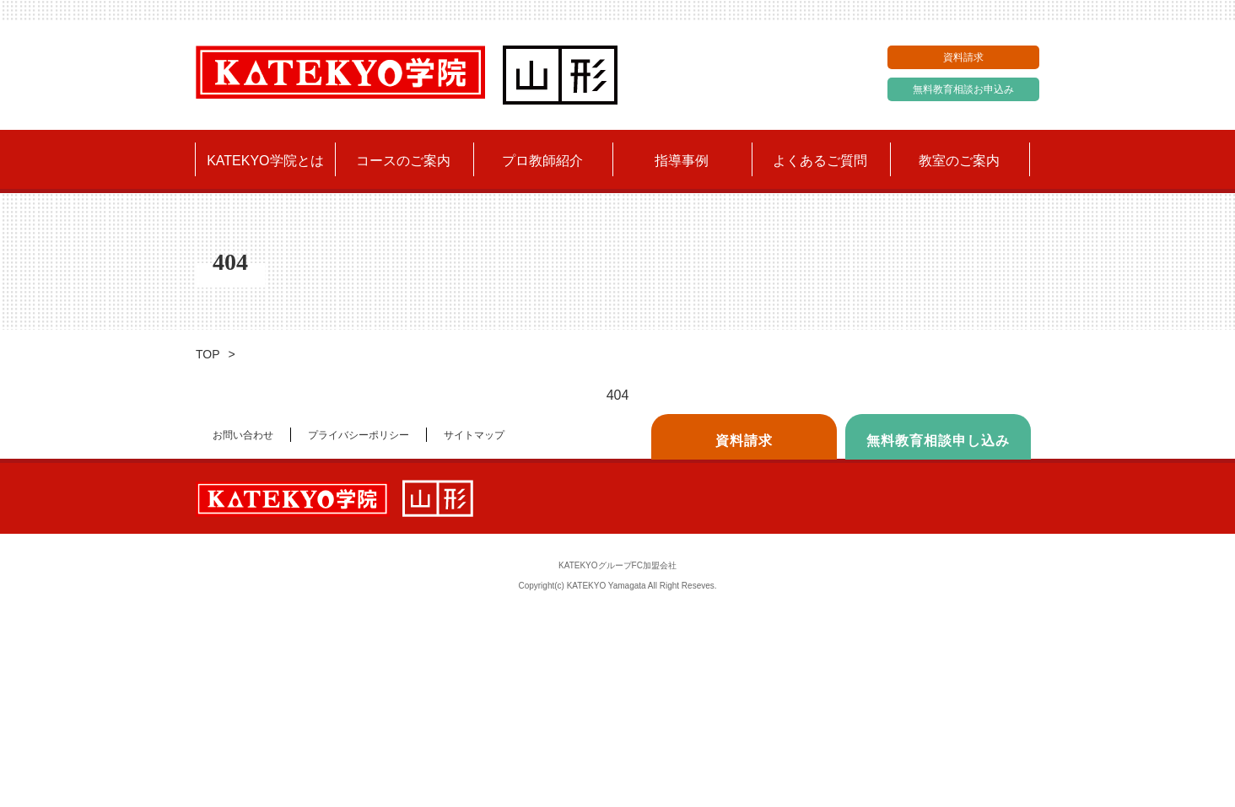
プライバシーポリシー (358, 435)
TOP (208, 354)
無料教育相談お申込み (963, 89)
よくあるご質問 (820, 160)
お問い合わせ (243, 435)
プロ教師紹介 (542, 160)
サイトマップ (474, 435)
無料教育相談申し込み (938, 440)
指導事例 (682, 160)
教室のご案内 (959, 160)
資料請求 (963, 57)
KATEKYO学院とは (265, 160)
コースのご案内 (403, 160)
